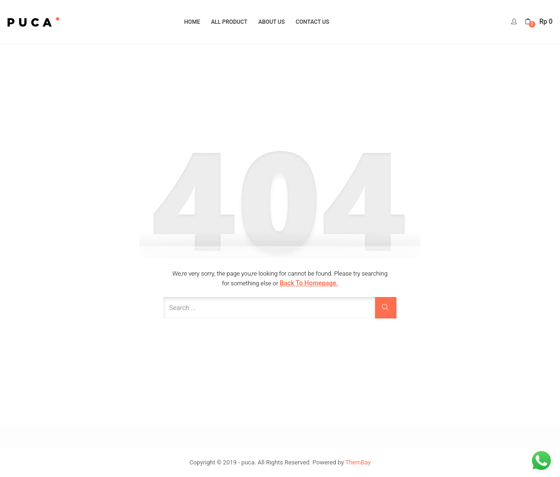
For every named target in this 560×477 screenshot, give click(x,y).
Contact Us (312, 22)
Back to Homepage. (309, 283)
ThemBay (357, 462)
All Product (229, 22)
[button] (539, 21)
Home (192, 22)
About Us (271, 22)
